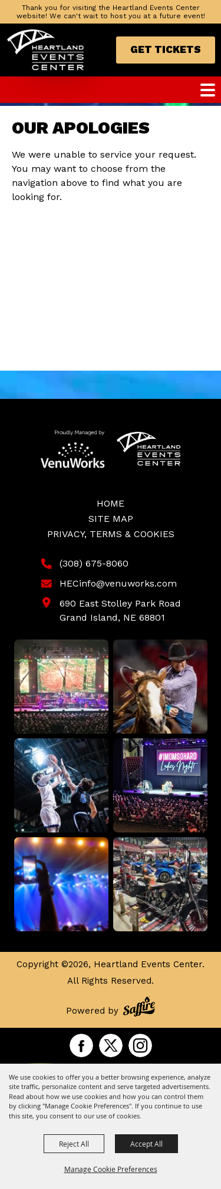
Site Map (110, 518)
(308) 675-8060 (94, 563)
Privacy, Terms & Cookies (110, 533)
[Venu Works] (73, 448)
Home (110, 503)
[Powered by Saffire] (139, 1008)
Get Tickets (165, 49)
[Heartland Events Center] (45, 50)
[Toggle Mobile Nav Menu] (207, 90)
